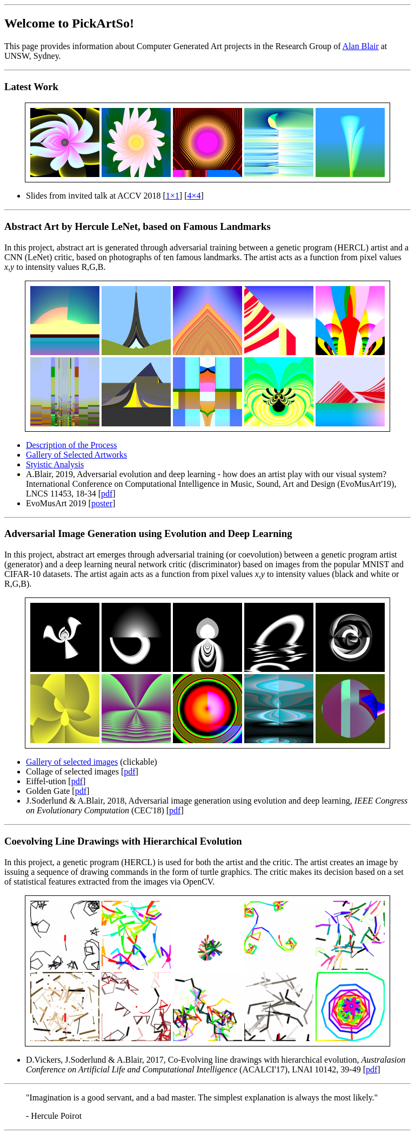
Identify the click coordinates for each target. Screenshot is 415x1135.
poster (101, 503)
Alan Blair (361, 46)
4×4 (194, 195)
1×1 (172, 195)
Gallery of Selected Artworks (76, 454)
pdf (106, 493)
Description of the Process (71, 445)
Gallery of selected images (72, 761)
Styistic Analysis (55, 464)
